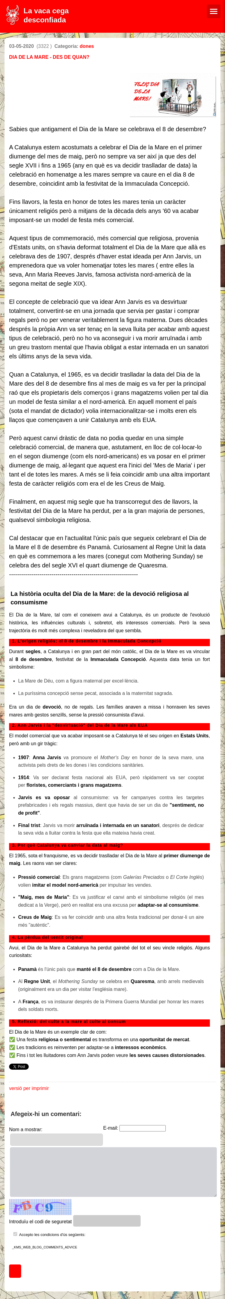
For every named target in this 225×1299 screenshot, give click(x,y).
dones (87, 46)
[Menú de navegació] (213, 11)
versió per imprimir (29, 1088)
